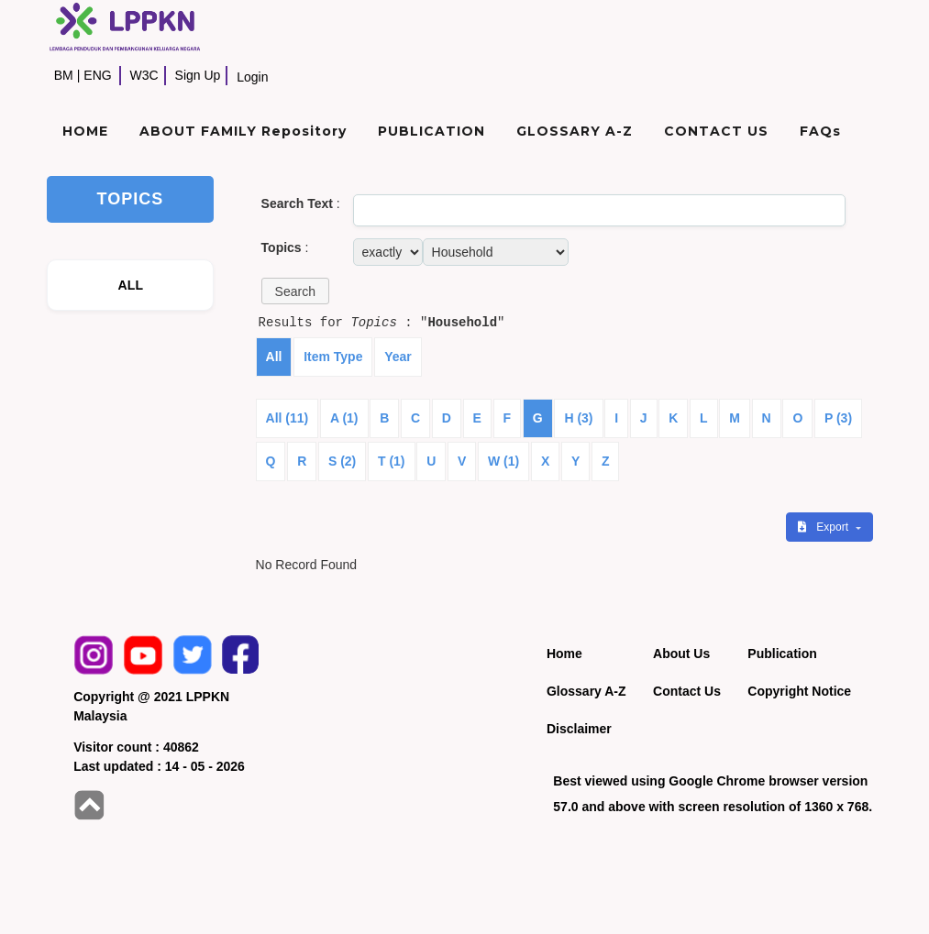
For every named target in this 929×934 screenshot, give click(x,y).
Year (398, 356)
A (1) (344, 418)
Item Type (333, 356)
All (274, 356)
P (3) (838, 418)
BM (63, 75)
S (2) (342, 461)
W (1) (503, 461)
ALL (130, 285)
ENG (97, 75)
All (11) (287, 418)
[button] (295, 291)
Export (824, 527)
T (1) (391, 461)
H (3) (578, 418)
